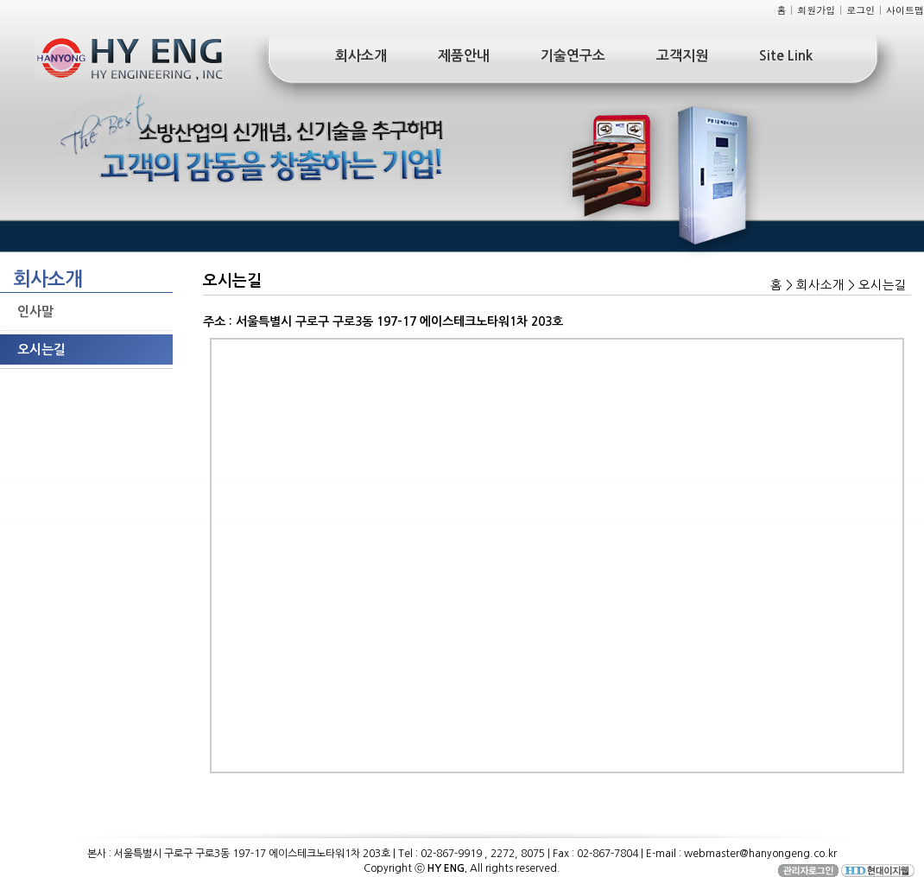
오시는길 (41, 349)
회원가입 (816, 9)
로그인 (860, 9)
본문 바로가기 (0, 0)
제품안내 (464, 55)
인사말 (35, 311)
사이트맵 (905, 9)
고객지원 (682, 55)
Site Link (786, 55)
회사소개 (361, 55)
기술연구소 (573, 55)
